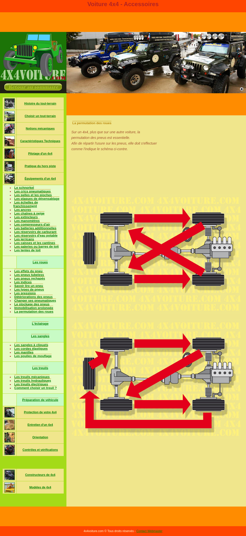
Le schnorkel (24, 187)
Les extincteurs (26, 217)
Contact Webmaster (149, 531)
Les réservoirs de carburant (35, 232)
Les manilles (23, 352)
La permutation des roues (33, 311)
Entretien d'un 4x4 (40, 425)
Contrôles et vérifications (40, 450)
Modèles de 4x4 (40, 487)
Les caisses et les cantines (34, 243)
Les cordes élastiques (31, 348)
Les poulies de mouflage (33, 356)
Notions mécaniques (40, 128)
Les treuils (40, 368)
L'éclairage (40, 323)
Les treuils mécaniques (32, 377)
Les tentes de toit (27, 250)
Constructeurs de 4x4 (40, 475)
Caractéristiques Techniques (40, 141)
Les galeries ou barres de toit (36, 246)
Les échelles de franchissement (25, 204)
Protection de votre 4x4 (40, 412)
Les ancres (22, 210)
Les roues (40, 262)
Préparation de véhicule (40, 400)
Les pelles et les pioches (33, 195)
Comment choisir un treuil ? (35, 388)
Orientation (40, 437)
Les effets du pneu (28, 271)
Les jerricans (24, 239)
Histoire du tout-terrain (40, 103)
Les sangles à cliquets (31, 345)
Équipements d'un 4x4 (40, 178)
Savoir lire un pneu (28, 286)
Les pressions (25, 293)
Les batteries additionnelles (35, 228)
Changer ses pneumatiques (35, 300)
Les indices (23, 282)
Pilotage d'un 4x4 (40, 153)
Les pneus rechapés (29, 278)
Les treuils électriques (31, 384)
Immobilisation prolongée (33, 308)
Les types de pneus (29, 289)
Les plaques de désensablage (37, 199)
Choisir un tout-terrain (40, 116)
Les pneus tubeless (29, 275)
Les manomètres (27, 221)
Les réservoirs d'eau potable (36, 235)
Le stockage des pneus (31, 304)
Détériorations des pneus (33, 297)
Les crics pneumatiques (32, 191)
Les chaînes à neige (29, 213)
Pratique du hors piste (40, 166)
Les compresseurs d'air (32, 224)
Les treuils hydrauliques (32, 380)
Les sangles (40, 336)
